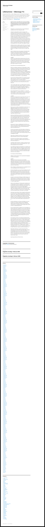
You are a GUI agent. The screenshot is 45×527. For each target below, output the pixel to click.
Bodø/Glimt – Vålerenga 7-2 (36, 21)
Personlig (4, 499)
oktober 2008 (4, 413)
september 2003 (5, 457)
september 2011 (5, 386)
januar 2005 (4, 447)
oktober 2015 (4, 349)
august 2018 (4, 323)
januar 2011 (4, 392)
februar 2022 (4, 291)
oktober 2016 (4, 340)
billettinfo (4, 482)
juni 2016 (4, 343)
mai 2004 (4, 453)
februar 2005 (4, 446)
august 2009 (4, 405)
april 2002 (4, 467)
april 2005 (4, 445)
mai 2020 (4, 307)
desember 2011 (5, 384)
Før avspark (4, 488)
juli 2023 (4, 279)
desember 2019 (5, 311)
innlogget (7, 244)
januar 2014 (4, 365)
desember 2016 (5, 338)
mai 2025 (4, 268)
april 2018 (4, 326)
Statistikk (4, 510)
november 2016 (5, 339)
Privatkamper (4, 501)
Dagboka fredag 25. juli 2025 (36, 22)
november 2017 (5, 330)
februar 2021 (4, 300)
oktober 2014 (4, 358)
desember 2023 (5, 275)
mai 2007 (4, 426)
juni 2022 (4, 288)
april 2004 (4, 454)
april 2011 (4, 390)
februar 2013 (4, 373)
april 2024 (4, 273)
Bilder (4, 481)
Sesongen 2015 (5, 505)
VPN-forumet (34, 27)
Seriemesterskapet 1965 (6, 504)
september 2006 (5, 432)
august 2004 (4, 451)
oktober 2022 (4, 285)
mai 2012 (4, 380)
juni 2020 (4, 306)
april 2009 (4, 408)
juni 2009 (4, 407)
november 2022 (5, 284)
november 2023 (5, 276)
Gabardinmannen (5, 489)
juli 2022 (4, 287)
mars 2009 (4, 409)
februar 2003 (4, 462)
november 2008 (5, 412)
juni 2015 (4, 352)
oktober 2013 (4, 367)
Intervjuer (4, 492)
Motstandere (4, 497)
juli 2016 (4, 342)
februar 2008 (4, 419)
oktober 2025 (4, 265)
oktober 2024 (4, 270)
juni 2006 (4, 434)
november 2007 (5, 421)
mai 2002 (4, 466)
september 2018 (5, 322)
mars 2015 (4, 354)
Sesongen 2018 (5, 507)
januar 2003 (4, 463)
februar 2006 (4, 437)
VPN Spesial (4, 517)
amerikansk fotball (5, 479)
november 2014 (5, 357)
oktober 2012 (4, 376)
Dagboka (4, 485)
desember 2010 (5, 393)
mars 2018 (4, 327)
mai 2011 (4, 389)
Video (4, 516)
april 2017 (4, 335)
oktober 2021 (4, 294)
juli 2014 (4, 360)
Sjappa (4, 508)
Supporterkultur (5, 511)
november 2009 (5, 403)
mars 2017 (4, 336)
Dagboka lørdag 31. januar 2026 (36, 18)
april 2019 (4, 317)
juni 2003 (4, 459)
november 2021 (5, 293)
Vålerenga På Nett (7, 5)
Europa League (5, 487)
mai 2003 (4, 460)
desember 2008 (5, 411)
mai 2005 (4, 444)
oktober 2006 (4, 431)
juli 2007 (4, 424)
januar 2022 (4, 292)
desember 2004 (5, 448)
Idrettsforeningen (5, 491)
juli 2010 (4, 397)
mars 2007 (4, 427)
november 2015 (5, 348)
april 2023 (4, 281)
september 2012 (5, 377)
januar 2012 (4, 383)
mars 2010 (4, 400)
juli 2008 (4, 415)
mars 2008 (4, 418)
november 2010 (5, 394)
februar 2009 (4, 410)
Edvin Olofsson (4, 26)
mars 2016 (4, 345)
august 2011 (4, 387)
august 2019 (4, 314)
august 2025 (4, 266)
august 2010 (4, 396)
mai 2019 (4, 316)
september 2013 (5, 368)
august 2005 (4, 442)
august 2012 (4, 378)
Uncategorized (5, 515)
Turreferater (4, 513)
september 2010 (5, 395)
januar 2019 (4, 319)
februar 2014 (4, 364)
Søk (32, 12)
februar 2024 (4, 274)
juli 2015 (4, 351)
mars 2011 (4, 391)
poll (3, 500)
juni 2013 (4, 370)
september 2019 (5, 313)
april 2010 (4, 399)
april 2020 (4, 308)
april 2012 (4, 381)
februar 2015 (4, 355)
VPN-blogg (4, 518)
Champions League (5, 483)
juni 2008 (4, 416)
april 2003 (4, 461)
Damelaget (4, 486)
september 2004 (5, 450)
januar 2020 (4, 310)
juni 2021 (4, 297)
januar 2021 (4, 301)
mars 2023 (4, 282)
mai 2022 (4, 289)
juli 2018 (4, 324)
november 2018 (5, 321)
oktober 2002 (4, 464)
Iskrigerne (5, 27)
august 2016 (4, 341)
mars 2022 (4, 290)
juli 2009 (4, 406)
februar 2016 (4, 346)
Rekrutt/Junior (5, 502)
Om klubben (4, 498)
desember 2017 (5, 329)
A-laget (4, 478)
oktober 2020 (4, 303)
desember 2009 (5, 402)
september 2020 (5, 304)
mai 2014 (4, 362)
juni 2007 (4, 425)
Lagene (4, 25)
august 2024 (4, 271)
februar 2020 (4, 309)
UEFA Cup (4, 514)
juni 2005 (4, 443)
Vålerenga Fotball (34, 28)
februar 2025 (4, 269)
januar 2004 (4, 456)
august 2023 (4, 278)
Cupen (4, 484)
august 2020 (4, 305)
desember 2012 (5, 375)
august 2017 (4, 332)
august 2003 (4, 458)
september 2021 (5, 295)
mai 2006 (4, 435)
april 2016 (4, 344)
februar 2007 (4, 428)
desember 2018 (5, 320)
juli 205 (4, 472)
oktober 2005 (4, 440)
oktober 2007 (4, 422)
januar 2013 (4, 374)
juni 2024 (4, 272)
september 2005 (5, 441)
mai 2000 (4, 470)
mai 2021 (4, 298)
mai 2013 (4, 371)
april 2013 (4, 372)
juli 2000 (4, 469)
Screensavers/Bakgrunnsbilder (7, 503)
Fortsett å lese (17, 19)
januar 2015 (4, 356)
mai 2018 (4, 325)
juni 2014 (4, 361)
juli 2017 (4, 333)
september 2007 (5, 423)
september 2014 (5, 359)
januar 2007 (4, 429)
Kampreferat (4, 494)
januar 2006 (4, 438)
